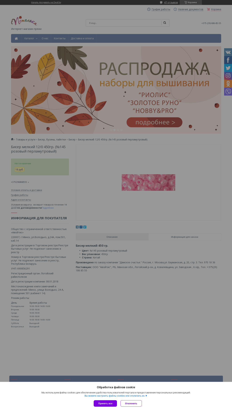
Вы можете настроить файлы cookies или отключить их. (115, 395)
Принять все (105, 403)
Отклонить (131, 403)
